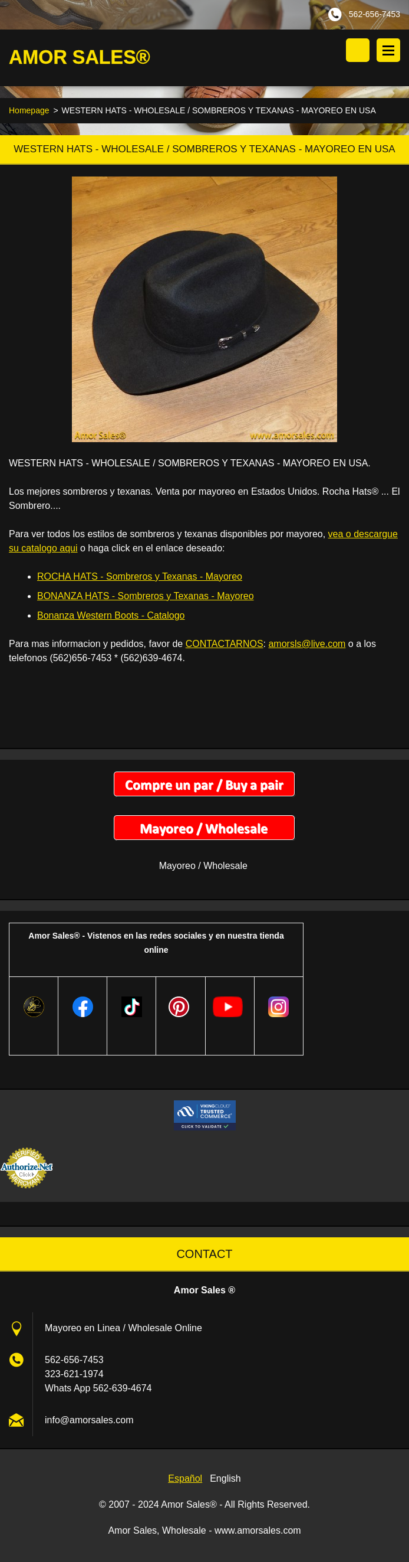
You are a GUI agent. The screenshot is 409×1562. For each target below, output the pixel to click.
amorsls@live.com (306, 644)
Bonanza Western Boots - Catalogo (111, 616)
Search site (358, 50)
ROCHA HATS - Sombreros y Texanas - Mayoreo (139, 577)
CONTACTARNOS (224, 644)
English (225, 1479)
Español (185, 1479)
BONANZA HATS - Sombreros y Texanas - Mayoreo (145, 597)
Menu (388, 50)
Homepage (29, 111)
